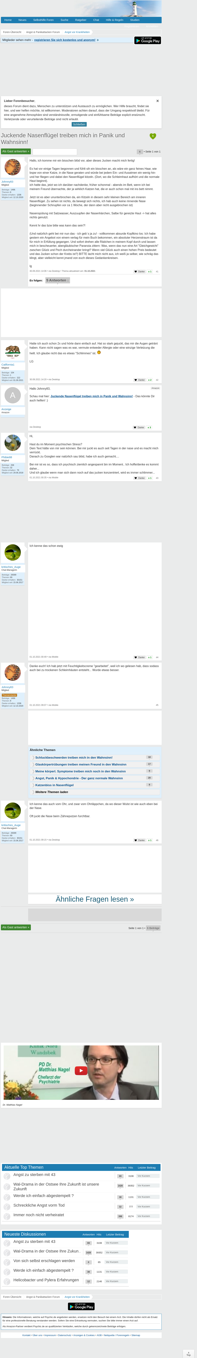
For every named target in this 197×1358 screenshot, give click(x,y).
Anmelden (152, 26)
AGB (99, 1335)
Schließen (79, 124)
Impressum (50, 1335)
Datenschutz (64, 1335)
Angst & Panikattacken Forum (43, 1296)
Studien (134, 19)
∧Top (188, 1353)
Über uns (37, 1335)
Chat (96, 19)
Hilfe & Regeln (114, 19)
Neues (22, 19)
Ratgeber (80, 19)
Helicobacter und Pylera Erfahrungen (46, 1280)
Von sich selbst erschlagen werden (44, 1260)
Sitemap (135, 1335)
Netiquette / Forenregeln (116, 1335)
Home (8, 19)
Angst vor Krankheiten (77, 1296)
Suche (64, 19)
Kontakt (26, 1335)
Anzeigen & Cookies (84, 1335)
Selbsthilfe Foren (43, 19)
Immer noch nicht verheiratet (38, 1215)
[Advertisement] (95, 868)
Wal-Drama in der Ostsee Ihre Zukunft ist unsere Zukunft (63, 1251)
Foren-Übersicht (12, 1296)
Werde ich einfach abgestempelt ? (43, 1195)
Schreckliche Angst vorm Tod (39, 1205)
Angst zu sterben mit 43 (34, 1174)
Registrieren (131, 26)
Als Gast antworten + (15, 151)
